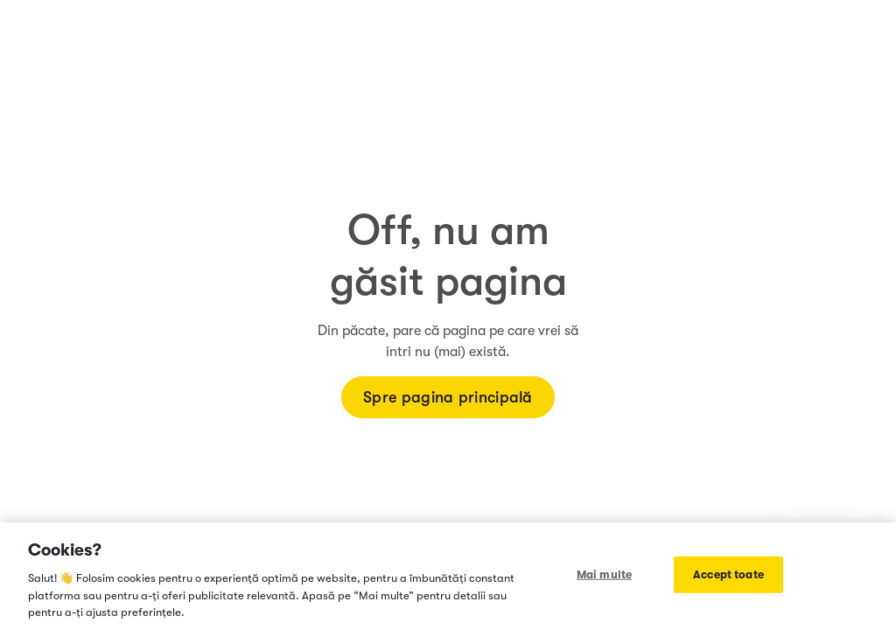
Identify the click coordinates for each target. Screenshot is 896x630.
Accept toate (728, 574)
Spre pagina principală (448, 397)
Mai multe (604, 574)
